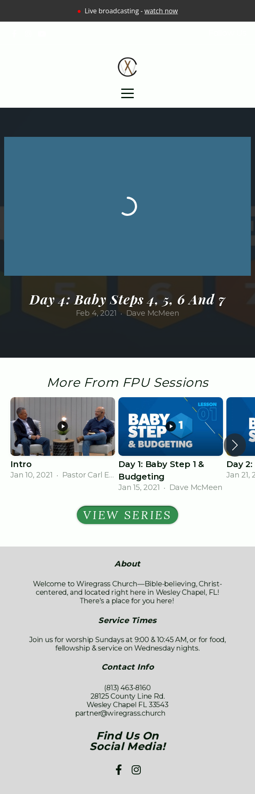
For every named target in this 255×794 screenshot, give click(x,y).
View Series (127, 514)
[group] (62, 439)
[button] (234, 445)
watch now (161, 10)
